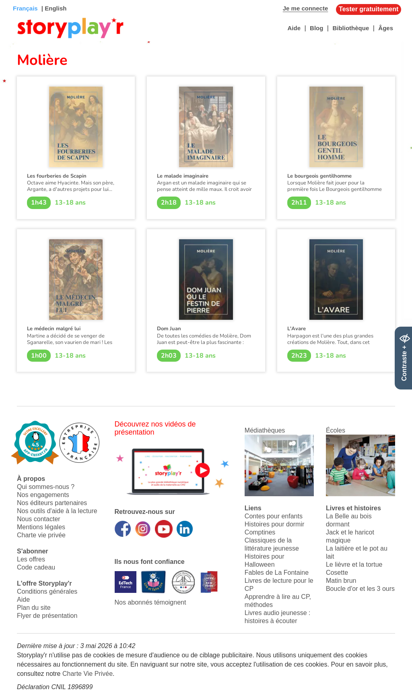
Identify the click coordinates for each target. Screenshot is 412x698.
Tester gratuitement (368, 9)
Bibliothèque (350, 28)
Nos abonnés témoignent (150, 602)
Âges (385, 28)
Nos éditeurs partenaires (52, 502)
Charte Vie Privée (87, 673)
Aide (294, 28)
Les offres (31, 559)
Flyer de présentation (47, 615)
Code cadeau (36, 567)
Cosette (337, 572)
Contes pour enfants (274, 516)
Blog (316, 28)
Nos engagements (43, 494)
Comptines (260, 532)
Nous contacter (38, 519)
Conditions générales (47, 591)
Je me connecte (305, 8)
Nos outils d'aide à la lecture (57, 510)
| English (53, 8)
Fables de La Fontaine (277, 572)
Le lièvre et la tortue (354, 564)
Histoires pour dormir (274, 524)
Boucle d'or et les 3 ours (360, 588)
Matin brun (341, 580)
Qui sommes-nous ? (45, 486)
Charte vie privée (41, 535)
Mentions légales (41, 527)
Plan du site (34, 607)
